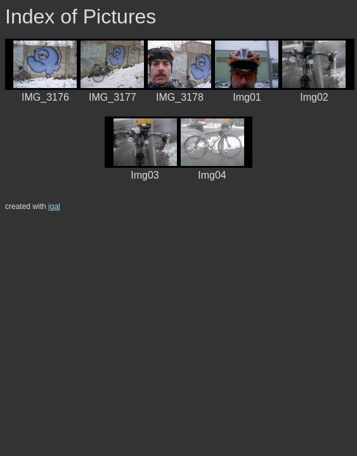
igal (54, 206)
